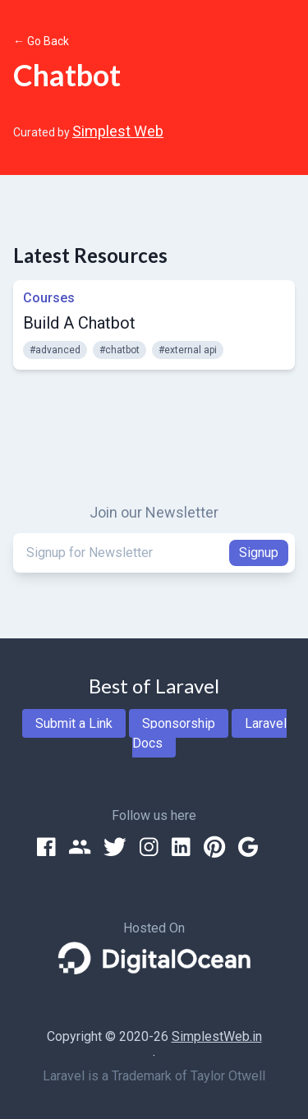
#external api (188, 350)
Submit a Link (74, 723)
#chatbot (119, 350)
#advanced (55, 350)
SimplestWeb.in (217, 1036)
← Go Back (41, 41)
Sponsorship (178, 723)
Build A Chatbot (79, 323)
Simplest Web (117, 131)
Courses (49, 298)
